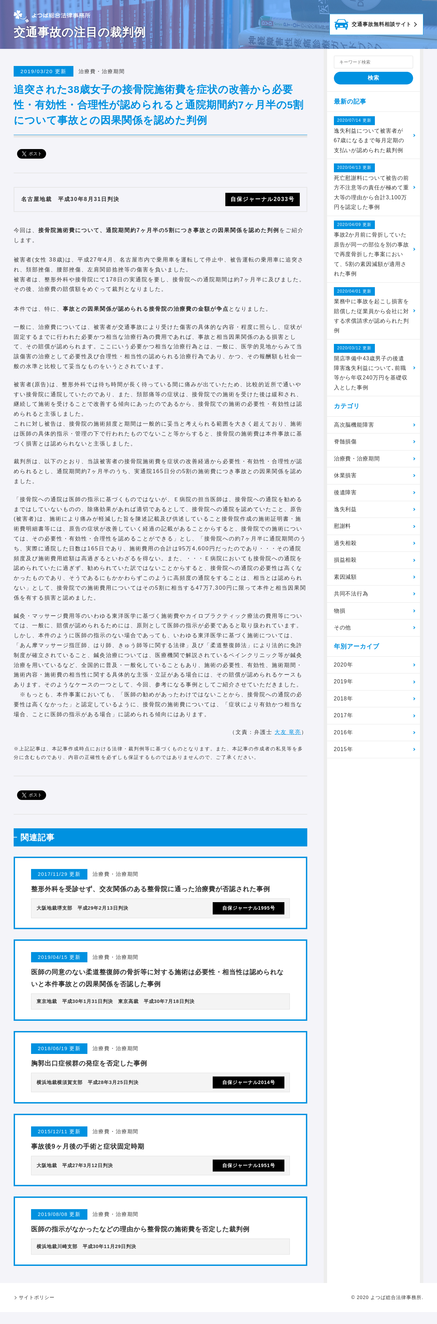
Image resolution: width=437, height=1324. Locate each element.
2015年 (343, 754)
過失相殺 (345, 546)
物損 (340, 614)
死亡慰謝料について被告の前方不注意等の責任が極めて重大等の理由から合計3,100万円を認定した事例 (371, 187)
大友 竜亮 (287, 732)
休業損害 (345, 478)
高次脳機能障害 (354, 427)
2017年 (343, 720)
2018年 (343, 703)
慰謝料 (342, 529)
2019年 (343, 685)
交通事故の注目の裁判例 (80, 32)
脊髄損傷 (345, 444)
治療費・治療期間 (357, 461)
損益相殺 (345, 563)
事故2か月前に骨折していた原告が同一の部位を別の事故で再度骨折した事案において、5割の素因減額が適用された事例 (371, 249)
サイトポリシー (37, 1309)
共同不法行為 (351, 597)
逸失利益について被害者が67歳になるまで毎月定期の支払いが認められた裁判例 (369, 134)
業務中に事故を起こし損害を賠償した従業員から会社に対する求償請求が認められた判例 (371, 312)
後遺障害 (345, 495)
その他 (342, 631)
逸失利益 (345, 512)
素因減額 (345, 580)
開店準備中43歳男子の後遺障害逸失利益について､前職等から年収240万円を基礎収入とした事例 (371, 369)
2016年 (343, 737)
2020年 (343, 668)
